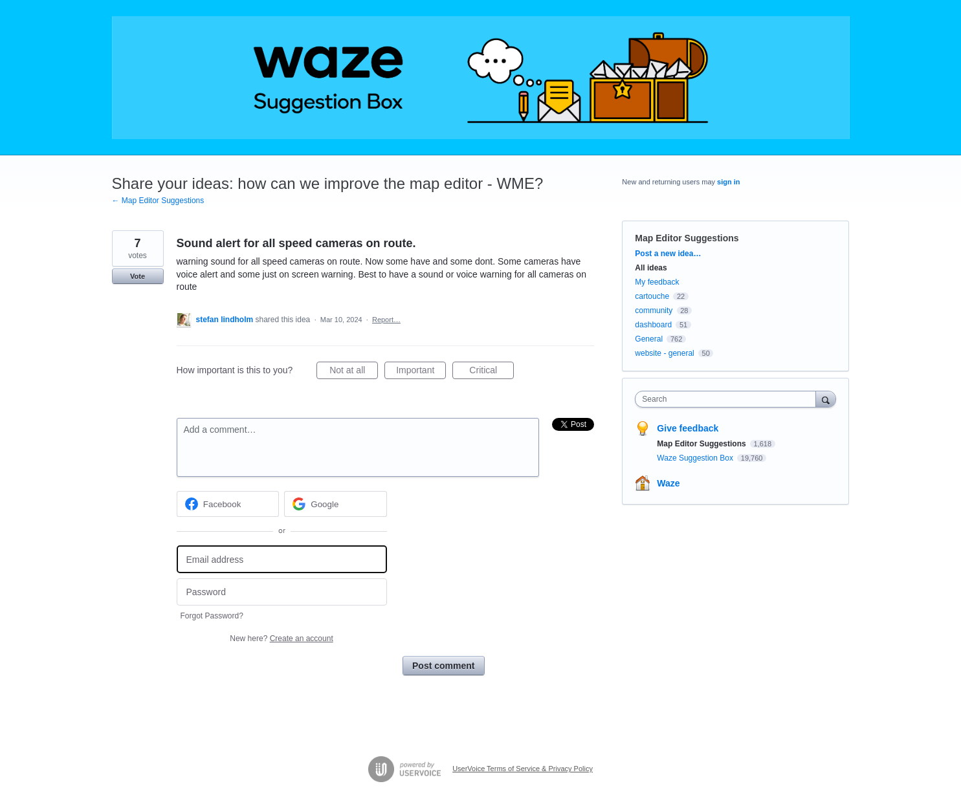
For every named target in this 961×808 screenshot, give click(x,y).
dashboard (653, 324)
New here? (281, 638)
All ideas (651, 267)
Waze (668, 483)
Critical (491, 372)
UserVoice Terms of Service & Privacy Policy (522, 768)
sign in (728, 182)
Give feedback (687, 428)
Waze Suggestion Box (696, 458)
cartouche (652, 296)
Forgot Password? (212, 615)
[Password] (282, 592)
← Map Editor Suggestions (158, 200)
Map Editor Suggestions (686, 238)
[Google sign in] (335, 504)
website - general (664, 353)
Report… (386, 319)
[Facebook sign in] (228, 504)
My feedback (657, 282)
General (649, 339)
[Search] (825, 399)
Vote (137, 276)
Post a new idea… (668, 253)
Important (421, 372)
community (653, 310)
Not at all (353, 372)
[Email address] (282, 559)
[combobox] (728, 399)
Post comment (443, 666)
